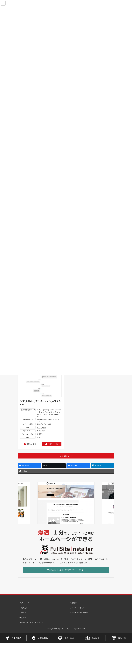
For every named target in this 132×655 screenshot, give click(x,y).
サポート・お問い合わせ (79, 611)
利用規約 (73, 602)
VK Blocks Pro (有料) (44, 418)
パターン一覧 (24, 602)
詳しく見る (30, 443)
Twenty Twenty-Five (46, 411)
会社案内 (40, 433)
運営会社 (22, 616)
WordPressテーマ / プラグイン (31, 621)
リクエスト (23, 611)
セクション (41, 430)
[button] (66, 569)
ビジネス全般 (41, 426)
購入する (119, 637)
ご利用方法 (23, 607)
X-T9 (38, 409)
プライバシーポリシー (78, 607)
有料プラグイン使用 (44, 423)
